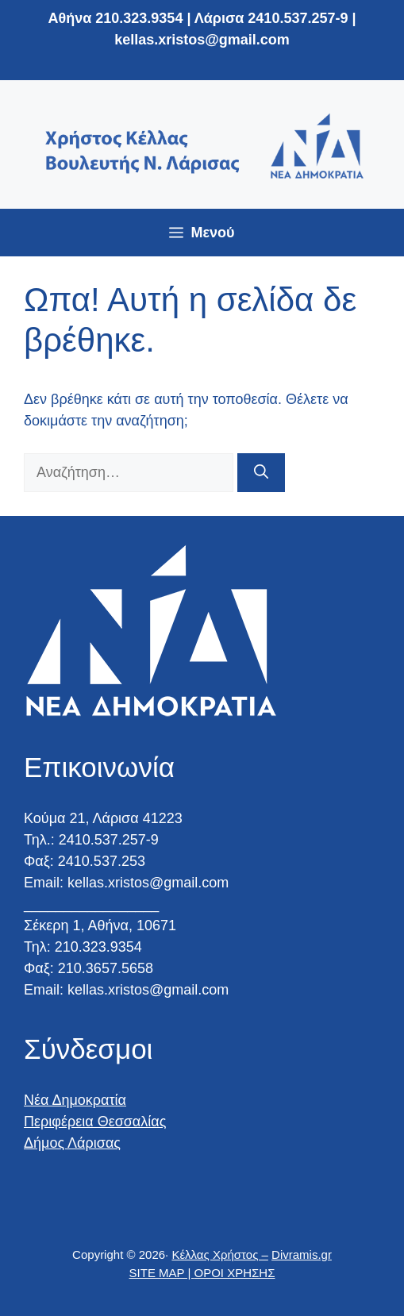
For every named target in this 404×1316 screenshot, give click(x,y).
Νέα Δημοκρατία (75, 1100)
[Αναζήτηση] (261, 472)
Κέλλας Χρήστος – (219, 1254)
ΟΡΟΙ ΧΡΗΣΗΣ (234, 1272)
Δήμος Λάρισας (72, 1143)
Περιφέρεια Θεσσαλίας (95, 1121)
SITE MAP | (161, 1272)
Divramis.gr (301, 1254)
